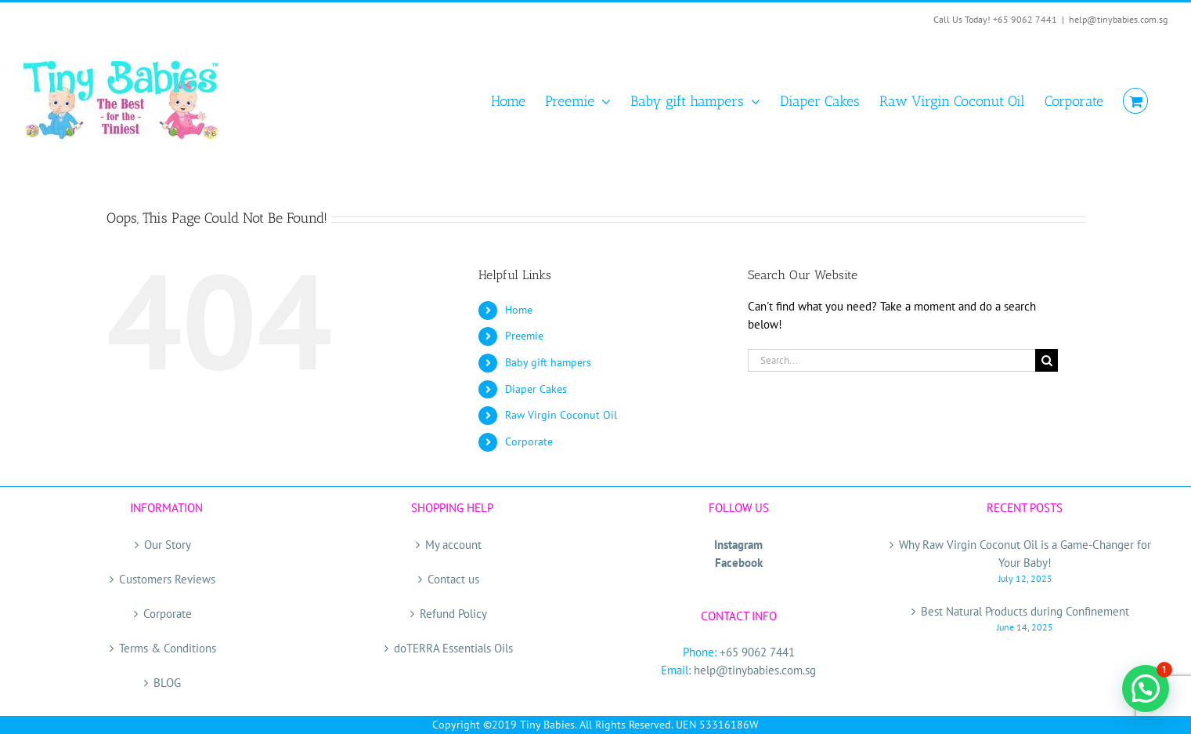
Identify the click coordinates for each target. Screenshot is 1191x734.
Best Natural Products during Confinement (1025, 611)
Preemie (524, 336)
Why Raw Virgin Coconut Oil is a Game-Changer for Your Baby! (1025, 553)
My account (453, 544)
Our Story (167, 544)
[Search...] (892, 360)
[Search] (1046, 360)
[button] (1145, 688)
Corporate (529, 441)
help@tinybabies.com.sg (1118, 19)
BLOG (167, 682)
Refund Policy (453, 613)
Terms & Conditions (167, 648)
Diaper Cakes (536, 389)
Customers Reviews (167, 579)
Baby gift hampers (548, 362)
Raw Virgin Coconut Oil (561, 415)
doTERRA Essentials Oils (453, 648)
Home (518, 310)
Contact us (453, 579)
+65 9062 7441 (757, 652)
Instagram (738, 544)
